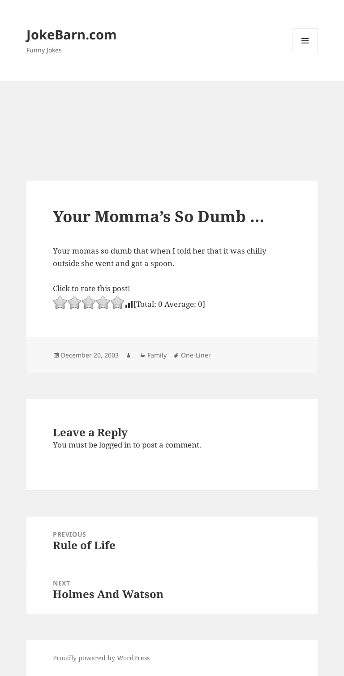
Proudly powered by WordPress (101, 658)
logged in (115, 444)
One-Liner (196, 355)
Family (157, 355)
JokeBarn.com (71, 34)
